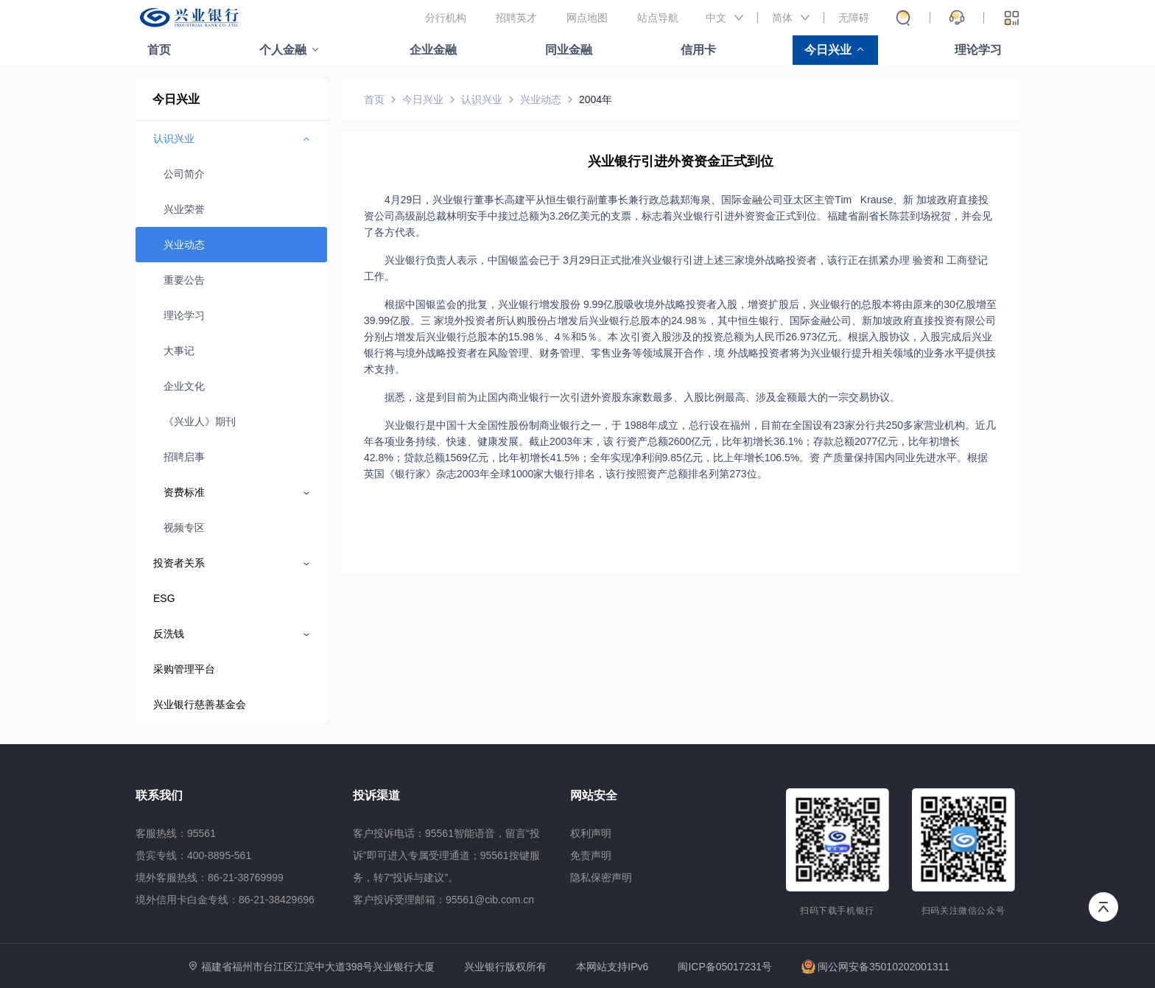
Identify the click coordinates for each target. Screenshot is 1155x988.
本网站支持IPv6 (612, 967)
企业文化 (184, 386)
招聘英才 (516, 18)
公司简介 (184, 174)
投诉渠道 (376, 795)
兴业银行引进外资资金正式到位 (680, 161)
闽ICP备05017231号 (725, 967)
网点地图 (587, 18)
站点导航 (657, 18)
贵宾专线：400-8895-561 (193, 855)
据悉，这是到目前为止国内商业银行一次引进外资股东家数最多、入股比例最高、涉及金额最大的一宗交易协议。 (642, 397)
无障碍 (853, 18)
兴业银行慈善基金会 (199, 704)
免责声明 (590, 855)
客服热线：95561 (176, 833)
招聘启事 (184, 457)
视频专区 (184, 527)
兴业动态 (184, 244)
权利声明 (590, 833)
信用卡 (698, 49)
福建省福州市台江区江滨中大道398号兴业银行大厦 (318, 967)
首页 (159, 49)
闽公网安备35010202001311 (875, 967)
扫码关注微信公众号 (963, 910)
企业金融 (433, 49)
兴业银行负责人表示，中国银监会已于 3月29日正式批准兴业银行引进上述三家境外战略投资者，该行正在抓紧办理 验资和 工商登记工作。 (676, 268)
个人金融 (282, 49)
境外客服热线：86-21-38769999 (210, 877)
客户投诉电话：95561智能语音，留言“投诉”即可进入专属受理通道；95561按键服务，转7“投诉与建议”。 (446, 855)
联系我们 (159, 795)
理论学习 (978, 49)
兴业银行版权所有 (505, 967)
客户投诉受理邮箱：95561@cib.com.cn (443, 899)
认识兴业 (481, 99)
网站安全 (593, 795)
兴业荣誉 (184, 209)
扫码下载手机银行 (837, 910)
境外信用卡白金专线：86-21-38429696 (225, 899)
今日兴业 (828, 49)
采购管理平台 (184, 669)
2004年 (595, 99)
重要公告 (184, 280)
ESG (164, 598)
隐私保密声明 (601, 877)
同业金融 (568, 49)
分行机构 (445, 18)
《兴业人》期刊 (200, 421)
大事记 (179, 351)
